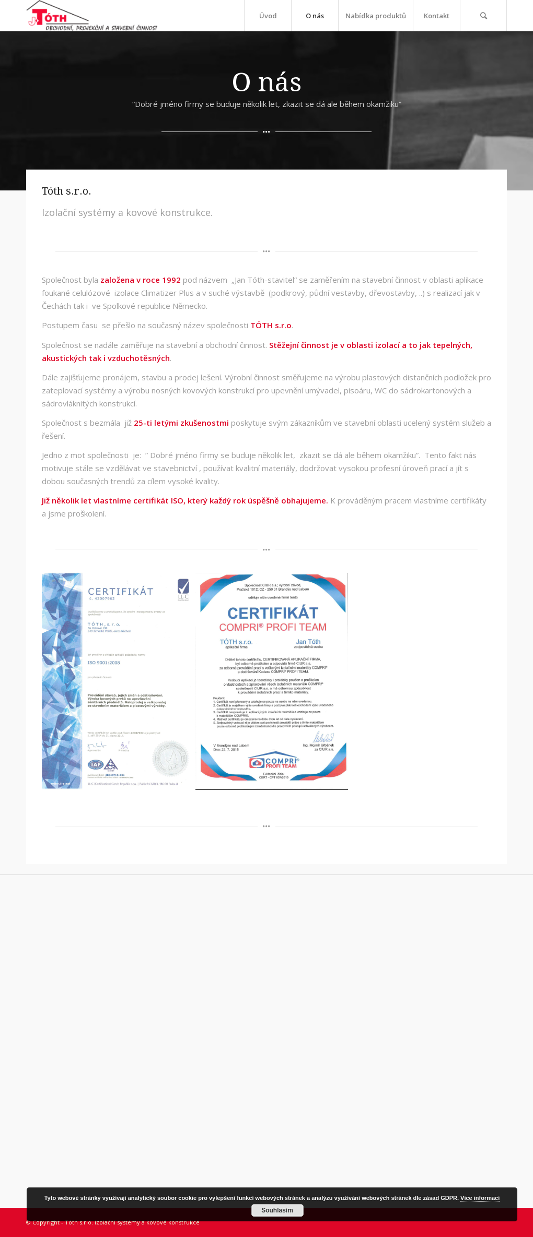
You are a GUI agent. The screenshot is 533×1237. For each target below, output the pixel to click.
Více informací (480, 1198)
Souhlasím (277, 1210)
